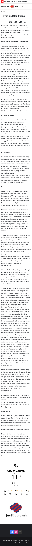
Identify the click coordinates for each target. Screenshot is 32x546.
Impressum (11, 543)
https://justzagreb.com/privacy (12, 425)
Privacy (17, 543)
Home (3, 11)
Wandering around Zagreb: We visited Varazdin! (16, 1)
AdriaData (5, 543)
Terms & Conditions (24, 543)
